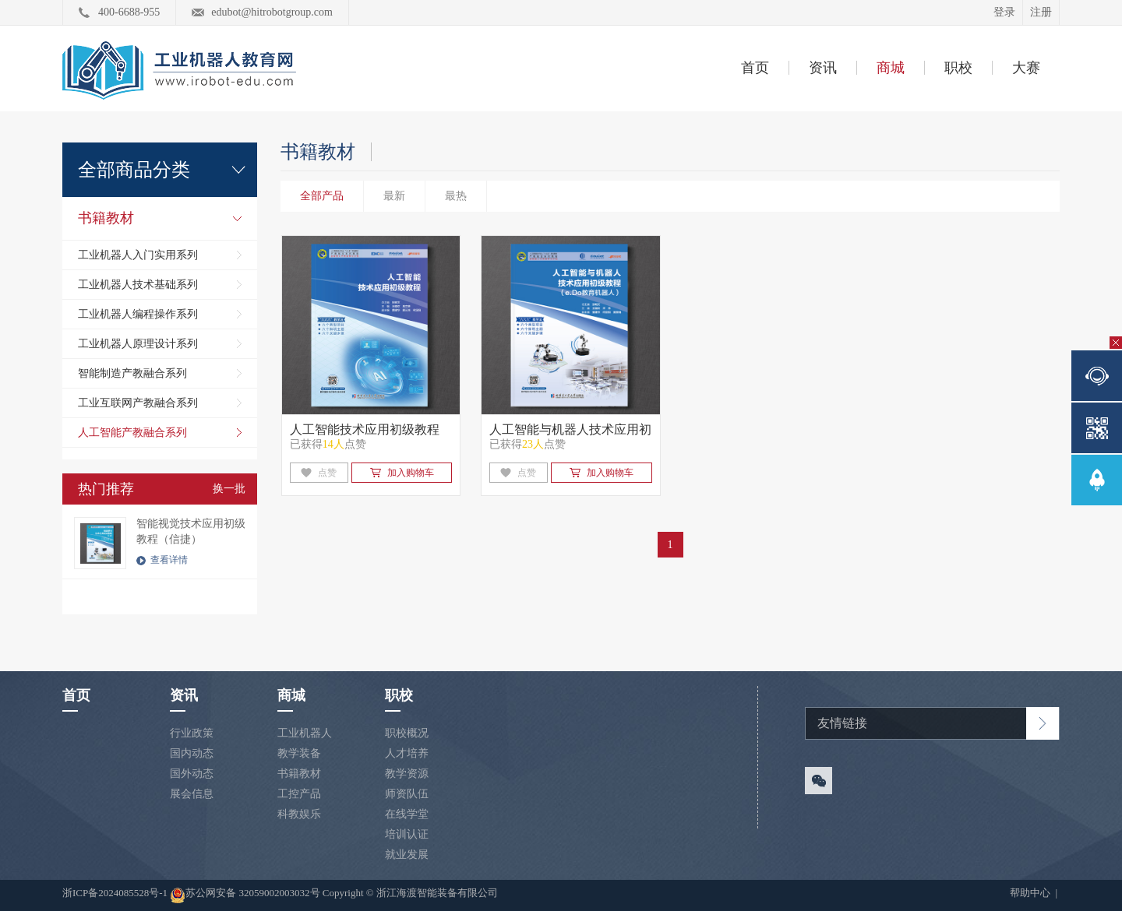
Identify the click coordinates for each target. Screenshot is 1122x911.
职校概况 (407, 733)
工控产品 (299, 794)
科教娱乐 (299, 814)
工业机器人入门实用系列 (138, 255)
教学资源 (407, 773)
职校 (958, 68)
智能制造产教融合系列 (132, 373)
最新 (394, 196)
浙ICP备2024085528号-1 (116, 893)
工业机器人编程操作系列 (138, 314)
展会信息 (191, 794)
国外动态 (191, 773)
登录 (1004, 12)
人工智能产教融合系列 (132, 432)
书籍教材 (106, 218)
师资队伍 (407, 794)
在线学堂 (407, 814)
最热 (456, 196)
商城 (891, 68)
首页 (755, 68)
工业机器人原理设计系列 (138, 344)
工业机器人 (304, 733)
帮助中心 (1031, 893)
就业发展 (407, 854)
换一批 (229, 488)
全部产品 (322, 196)
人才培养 (407, 753)
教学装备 (299, 753)
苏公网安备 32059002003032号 (244, 895)
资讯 (823, 68)
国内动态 (191, 753)
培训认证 (407, 834)
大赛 (1026, 68)
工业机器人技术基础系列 (138, 284)
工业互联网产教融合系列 (138, 403)
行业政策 (191, 733)
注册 (1041, 12)
